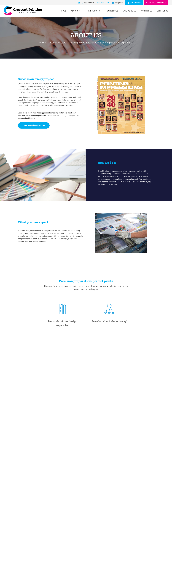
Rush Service (112, 11)
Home (63, 11)
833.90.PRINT (88, 2)
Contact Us (162, 11)
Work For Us (146, 11)
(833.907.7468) (103, 2)
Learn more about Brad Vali (34, 125)
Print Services (93, 11)
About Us (76, 11)
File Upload (117, 2)
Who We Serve (129, 11)
